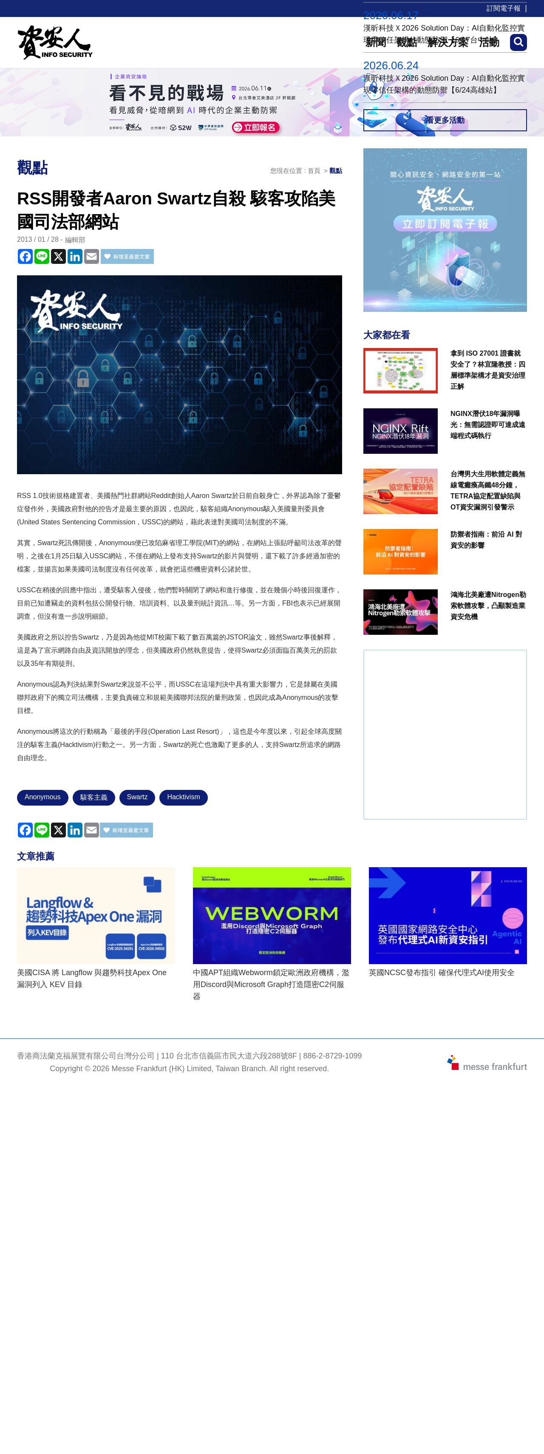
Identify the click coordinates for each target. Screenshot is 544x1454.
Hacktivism (183, 797)
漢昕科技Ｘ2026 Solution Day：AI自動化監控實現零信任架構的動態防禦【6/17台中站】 (444, 34)
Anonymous (43, 797)
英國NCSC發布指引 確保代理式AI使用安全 (442, 972)
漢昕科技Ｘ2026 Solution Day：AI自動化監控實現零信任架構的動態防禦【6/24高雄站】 (444, 84)
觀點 (335, 170)
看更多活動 (445, 120)
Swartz (137, 797)
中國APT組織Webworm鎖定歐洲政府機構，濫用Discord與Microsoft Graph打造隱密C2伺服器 (271, 984)
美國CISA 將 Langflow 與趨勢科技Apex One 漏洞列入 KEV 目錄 (92, 978)
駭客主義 (94, 797)
